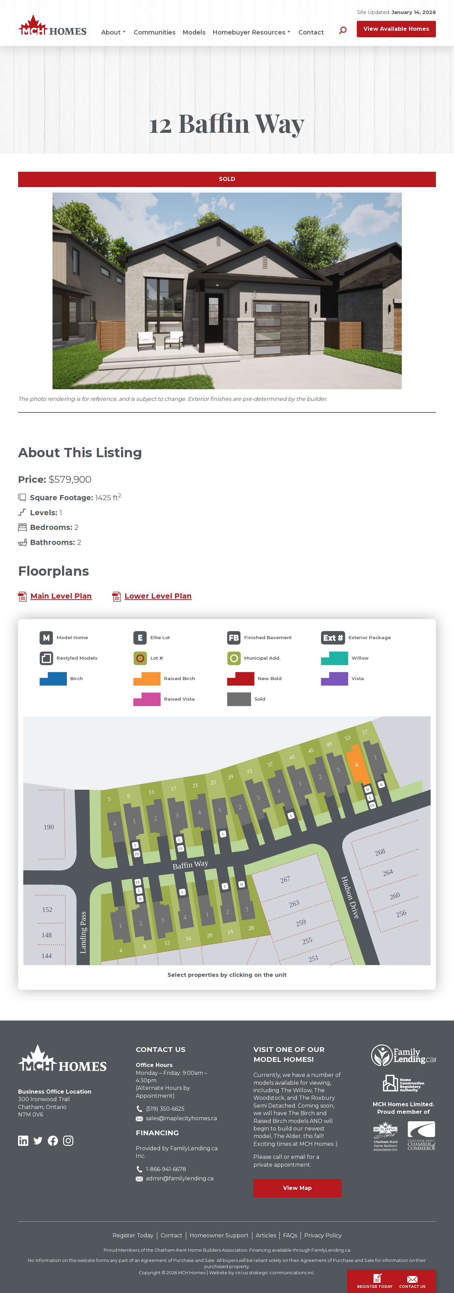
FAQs (290, 1235)
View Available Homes (396, 29)
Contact (311, 32)
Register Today (133, 1235)
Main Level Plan (61, 595)
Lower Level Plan (158, 595)
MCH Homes (191, 1272)
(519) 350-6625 (165, 1109)
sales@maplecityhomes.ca (181, 1118)
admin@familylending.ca (180, 1178)
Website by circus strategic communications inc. (262, 1272)
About (114, 32)
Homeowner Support (219, 1235)
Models (194, 32)
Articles (266, 1235)
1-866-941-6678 (166, 1169)
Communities (155, 32)
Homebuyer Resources (252, 32)
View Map (297, 1188)
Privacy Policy (323, 1235)
